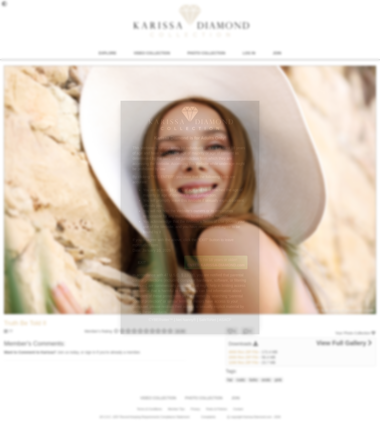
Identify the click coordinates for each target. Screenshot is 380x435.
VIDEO (152, 53)
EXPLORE (107, 53)
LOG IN (249, 53)
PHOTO (206, 53)
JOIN (277, 53)
